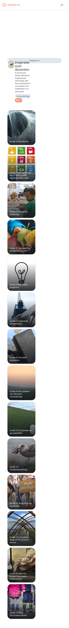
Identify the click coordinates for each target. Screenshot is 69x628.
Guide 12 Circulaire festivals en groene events (19, 540)
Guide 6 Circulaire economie (18, 358)
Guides (8, 4)
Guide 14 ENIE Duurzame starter (18, 614)
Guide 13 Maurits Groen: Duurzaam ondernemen (18, 576)
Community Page (23, 96)
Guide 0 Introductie (19, 141)
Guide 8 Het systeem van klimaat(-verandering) (20, 394)
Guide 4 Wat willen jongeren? (19, 286)
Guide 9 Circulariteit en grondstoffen (21, 431)
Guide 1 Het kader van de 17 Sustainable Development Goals (20, 175)
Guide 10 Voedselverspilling (18, 468)
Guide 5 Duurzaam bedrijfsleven (19, 322)
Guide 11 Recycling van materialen (21, 504)
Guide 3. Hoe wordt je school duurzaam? (20, 249)
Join (18, 100)
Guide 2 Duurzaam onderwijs (19, 213)
